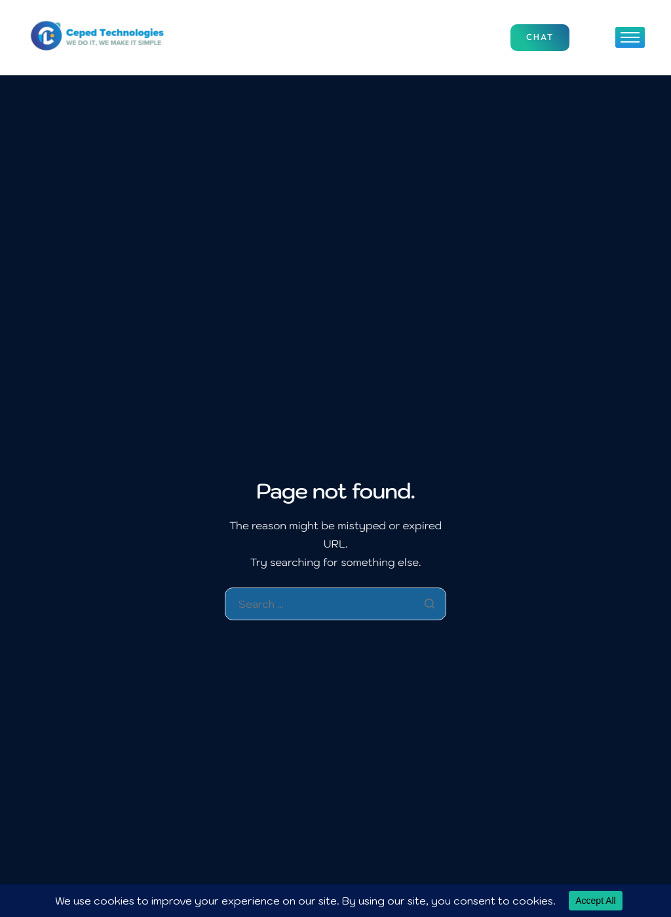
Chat (540, 37)
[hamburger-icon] (630, 37)
